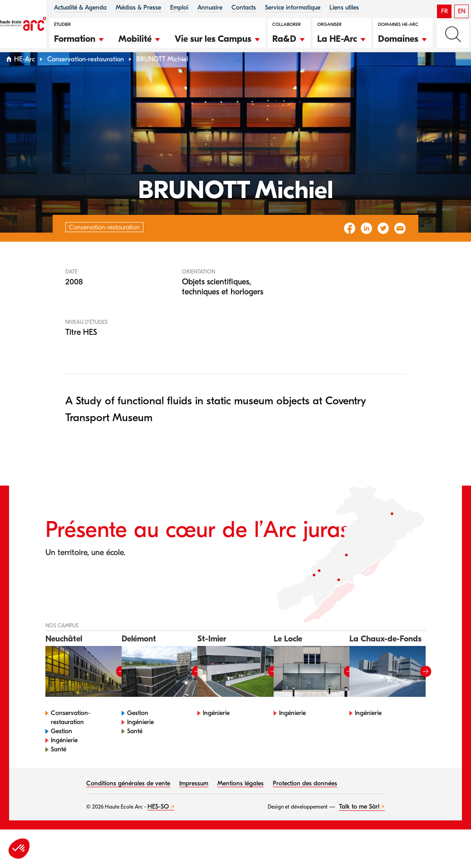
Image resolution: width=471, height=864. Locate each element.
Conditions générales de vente (128, 800)
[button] (79, 37)
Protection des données (305, 800)
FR (444, 11)
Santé (58, 766)
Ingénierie (64, 757)
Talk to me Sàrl (359, 824)
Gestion (61, 748)
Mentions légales (240, 800)
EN (462, 11)
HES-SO (158, 824)
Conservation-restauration (85, 76)
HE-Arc (24, 76)
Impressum (193, 800)
